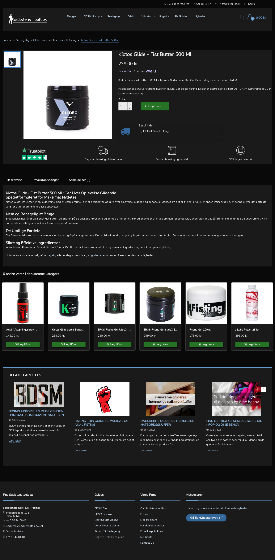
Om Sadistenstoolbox (153, 508)
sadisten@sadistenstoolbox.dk (25, 526)
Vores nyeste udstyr (107, 525)
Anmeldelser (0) (79, 180)
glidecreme (98, 255)
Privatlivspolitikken (151, 531)
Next (263, 389)
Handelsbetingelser (152, 525)
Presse (144, 514)
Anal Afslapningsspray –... (21, 329)
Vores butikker (15, 531)
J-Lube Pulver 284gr (247, 329)
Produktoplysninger (45, 180)
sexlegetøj (50, 255)
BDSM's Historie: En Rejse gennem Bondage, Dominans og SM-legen (36, 413)
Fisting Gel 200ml (199, 329)
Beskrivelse (14, 180)
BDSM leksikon (104, 514)
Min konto (146, 537)
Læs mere (14, 441)
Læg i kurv (154, 106)
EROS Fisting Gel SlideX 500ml (160, 329)
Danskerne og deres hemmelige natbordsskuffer (167, 423)
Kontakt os (147, 543)
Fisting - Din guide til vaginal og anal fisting (101, 423)
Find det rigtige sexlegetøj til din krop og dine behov (234, 423)
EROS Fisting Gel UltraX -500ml (114, 329)
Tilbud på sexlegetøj (107, 531)
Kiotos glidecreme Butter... (68, 329)
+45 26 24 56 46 (16, 520)
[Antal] (123, 106)
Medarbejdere (148, 520)
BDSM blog (101, 508)
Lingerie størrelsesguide (109, 537)
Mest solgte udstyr (106, 520)
